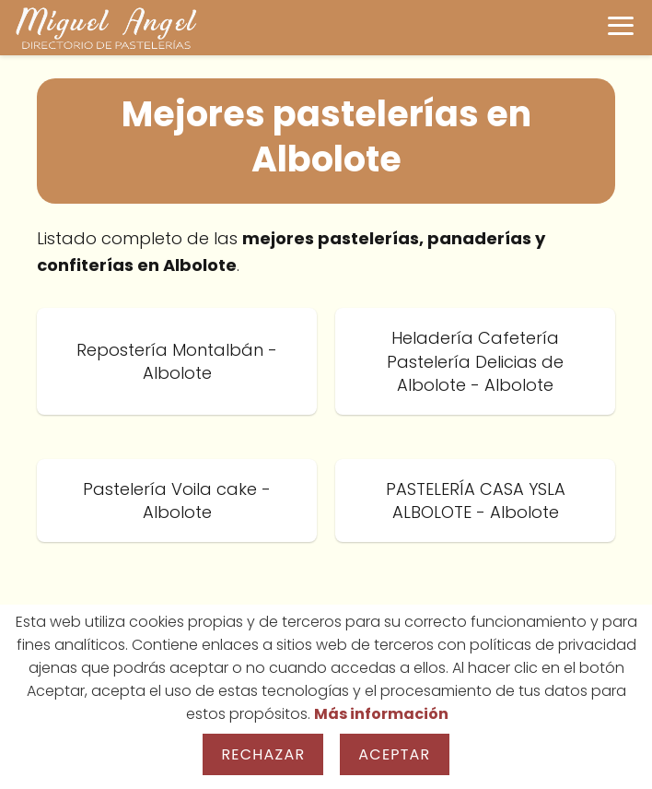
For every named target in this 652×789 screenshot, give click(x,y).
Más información (381, 713)
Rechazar (263, 754)
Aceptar (394, 754)
